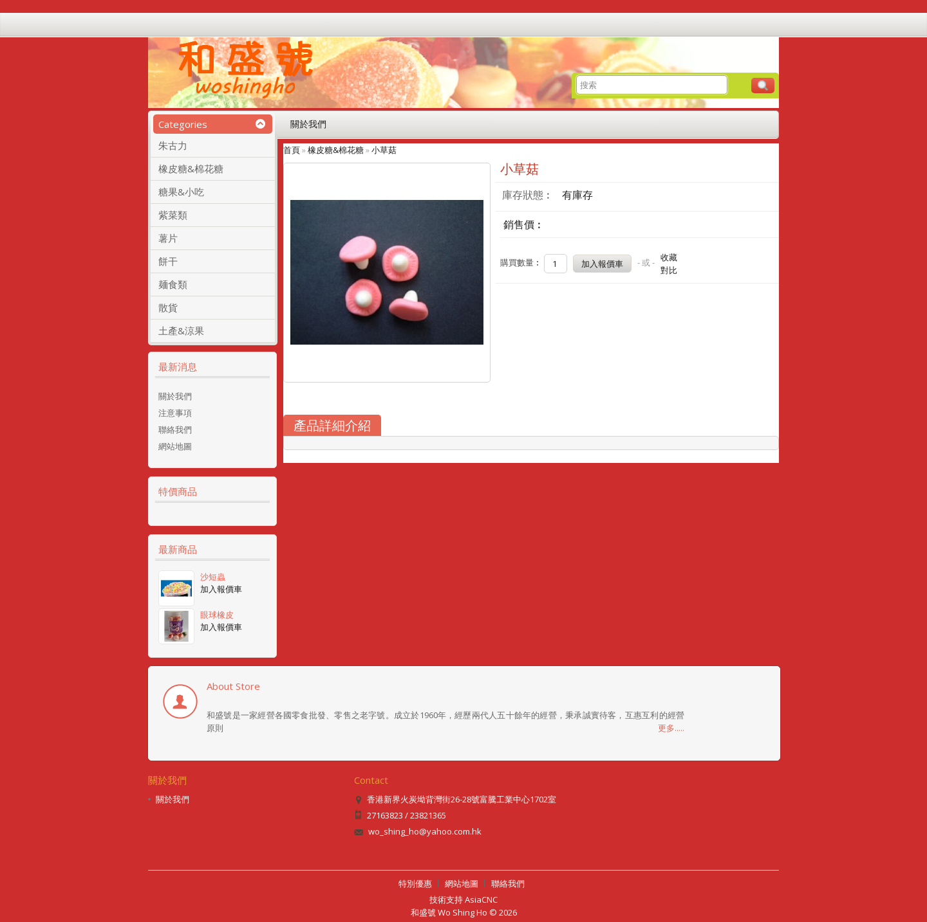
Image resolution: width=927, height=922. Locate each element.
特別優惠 (415, 883)
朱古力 (172, 145)
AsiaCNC (481, 899)
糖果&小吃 (181, 191)
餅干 (168, 261)
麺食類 (172, 284)
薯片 (168, 237)
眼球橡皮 (217, 614)
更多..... (671, 728)
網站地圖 (175, 446)
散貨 (168, 307)
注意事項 (175, 413)
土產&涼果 (181, 330)
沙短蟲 (212, 577)
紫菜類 (172, 214)
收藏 (668, 257)
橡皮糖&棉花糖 (190, 168)
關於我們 (308, 124)
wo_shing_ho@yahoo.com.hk (425, 831)
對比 (668, 270)
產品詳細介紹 (332, 425)
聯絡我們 (175, 429)
